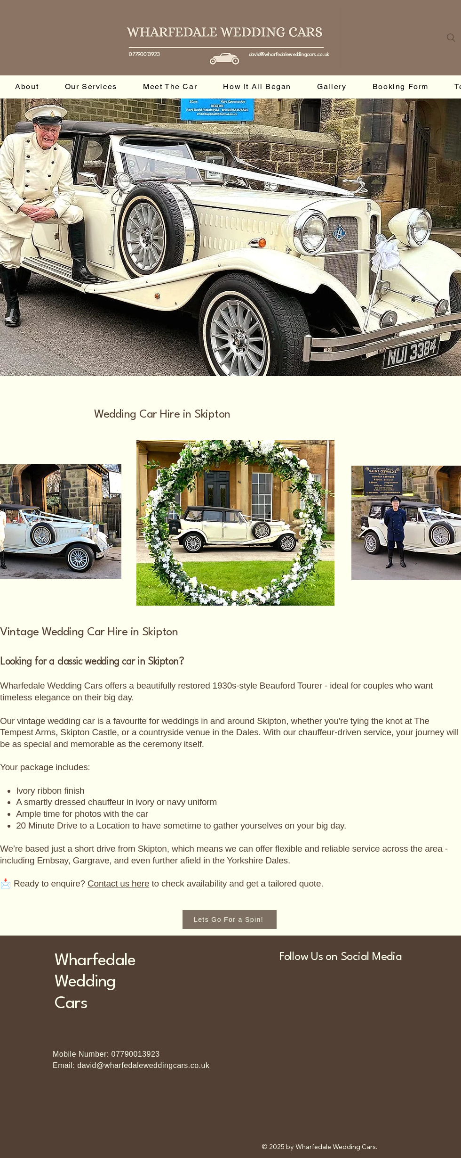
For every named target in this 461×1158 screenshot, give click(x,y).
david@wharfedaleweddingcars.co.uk (289, 54)
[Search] (451, 38)
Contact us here (118, 883)
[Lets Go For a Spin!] (230, 919)
